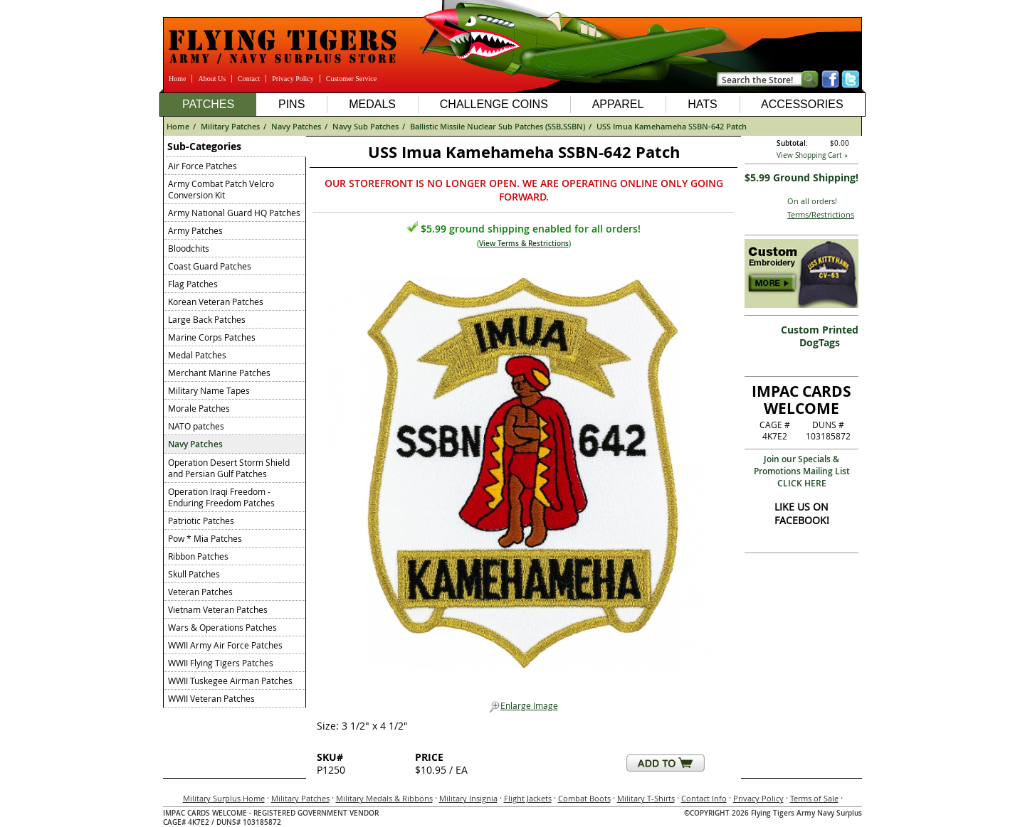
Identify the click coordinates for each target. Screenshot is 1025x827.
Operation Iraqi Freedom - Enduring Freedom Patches (221, 497)
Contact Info (704, 798)
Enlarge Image (523, 706)
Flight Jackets (528, 798)
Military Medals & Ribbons (384, 798)
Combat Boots (584, 798)
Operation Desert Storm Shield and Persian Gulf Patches (229, 468)
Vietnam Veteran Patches (218, 609)
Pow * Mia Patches (205, 538)
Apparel (618, 104)
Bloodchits (188, 248)
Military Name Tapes (209, 390)
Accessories (802, 104)
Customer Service (351, 78)
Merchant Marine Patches (219, 372)
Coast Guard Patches (209, 266)
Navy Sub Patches (365, 126)
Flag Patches (193, 283)
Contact (249, 78)
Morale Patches (199, 408)
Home (177, 78)
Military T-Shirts (646, 798)
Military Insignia (468, 798)
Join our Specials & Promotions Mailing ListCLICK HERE (802, 471)
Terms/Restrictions (820, 214)
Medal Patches (197, 355)
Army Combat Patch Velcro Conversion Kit (221, 189)
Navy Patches (296, 126)
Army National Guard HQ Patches (234, 212)
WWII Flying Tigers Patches (220, 662)
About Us (212, 78)
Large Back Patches (207, 319)
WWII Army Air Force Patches (225, 645)
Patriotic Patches (201, 520)
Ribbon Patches (198, 556)
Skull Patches (194, 574)
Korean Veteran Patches (215, 301)
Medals (372, 104)
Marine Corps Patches (212, 337)
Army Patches (195, 230)
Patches (208, 104)
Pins (291, 104)
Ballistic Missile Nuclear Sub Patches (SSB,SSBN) (497, 126)
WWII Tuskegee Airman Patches (230, 680)
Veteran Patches (200, 591)
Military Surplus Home (224, 798)
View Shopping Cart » (812, 155)
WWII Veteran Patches (211, 698)
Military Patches (230, 126)
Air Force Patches (202, 165)
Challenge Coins (494, 104)
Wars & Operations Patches (222, 627)
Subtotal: (792, 143)
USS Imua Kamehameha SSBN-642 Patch (671, 126)
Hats (702, 104)
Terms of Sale (814, 798)
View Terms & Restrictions (524, 243)
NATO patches (196, 426)
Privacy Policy (293, 78)
